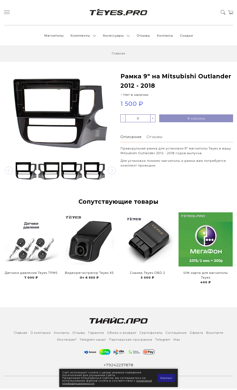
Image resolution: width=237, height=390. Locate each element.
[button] (9, 172)
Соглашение (176, 334)
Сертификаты (151, 334)
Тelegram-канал (93, 340)
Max (176, 340)
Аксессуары (113, 36)
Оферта (196, 334)
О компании (40, 334)
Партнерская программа (130, 340)
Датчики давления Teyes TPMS (31, 274)
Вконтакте (214, 334)
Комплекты (80, 36)
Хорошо (166, 378)
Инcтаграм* (67, 340)
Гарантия (96, 334)
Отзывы (143, 36)
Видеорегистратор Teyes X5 (89, 274)
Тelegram (162, 340)
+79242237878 (118, 366)
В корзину (196, 119)
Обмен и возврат (122, 334)
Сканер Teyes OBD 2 (147, 274)
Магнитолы (54, 36)
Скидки (186, 36)
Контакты (165, 36)
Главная (118, 54)
